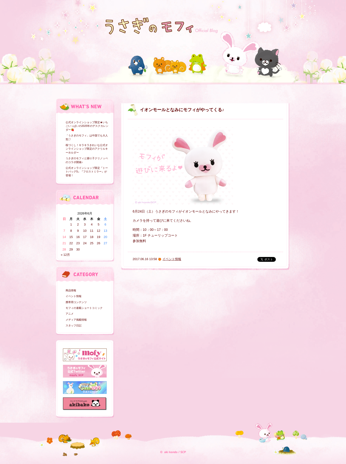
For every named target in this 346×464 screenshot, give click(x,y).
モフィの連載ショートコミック (84, 307)
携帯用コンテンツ (76, 302)
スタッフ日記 (73, 325)
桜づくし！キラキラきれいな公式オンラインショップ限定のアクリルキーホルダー (87, 149)
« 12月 (65, 254)
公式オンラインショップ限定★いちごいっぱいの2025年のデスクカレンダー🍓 (87, 126)
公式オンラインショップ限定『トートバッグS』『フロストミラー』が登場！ (87, 171)
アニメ (70, 313)
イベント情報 (73, 296)
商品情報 (71, 290)
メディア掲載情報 (76, 319)
